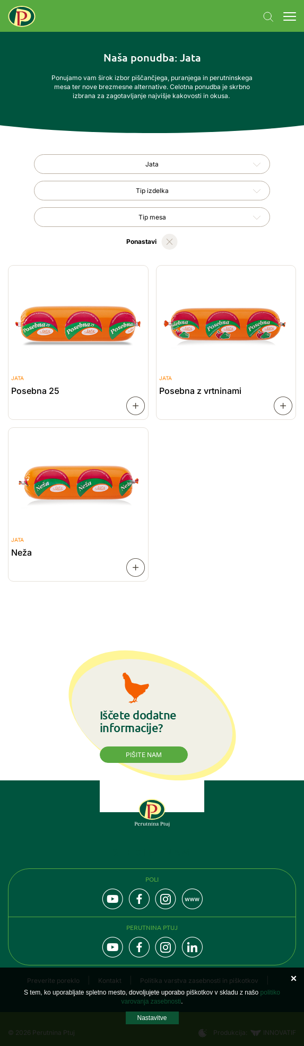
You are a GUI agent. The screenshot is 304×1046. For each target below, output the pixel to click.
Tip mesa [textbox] (152, 217)
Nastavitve (152, 1018)
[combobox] (152, 164)
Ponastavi (141, 241)
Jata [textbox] (152, 164)
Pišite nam (144, 755)
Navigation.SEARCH (268, 17)
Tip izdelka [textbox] (152, 191)
